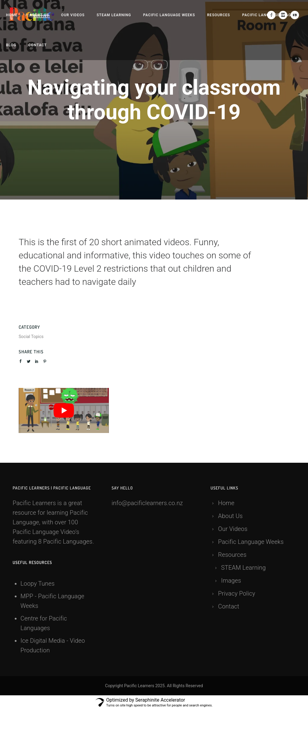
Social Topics (31, 336)
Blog (11, 45)
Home (11, 15)
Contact (37, 45)
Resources (218, 15)
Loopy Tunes (37, 583)
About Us (39, 15)
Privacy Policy (236, 593)
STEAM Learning (114, 15)
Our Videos (73, 15)
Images (231, 580)
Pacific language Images (269, 15)
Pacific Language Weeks (169, 15)
